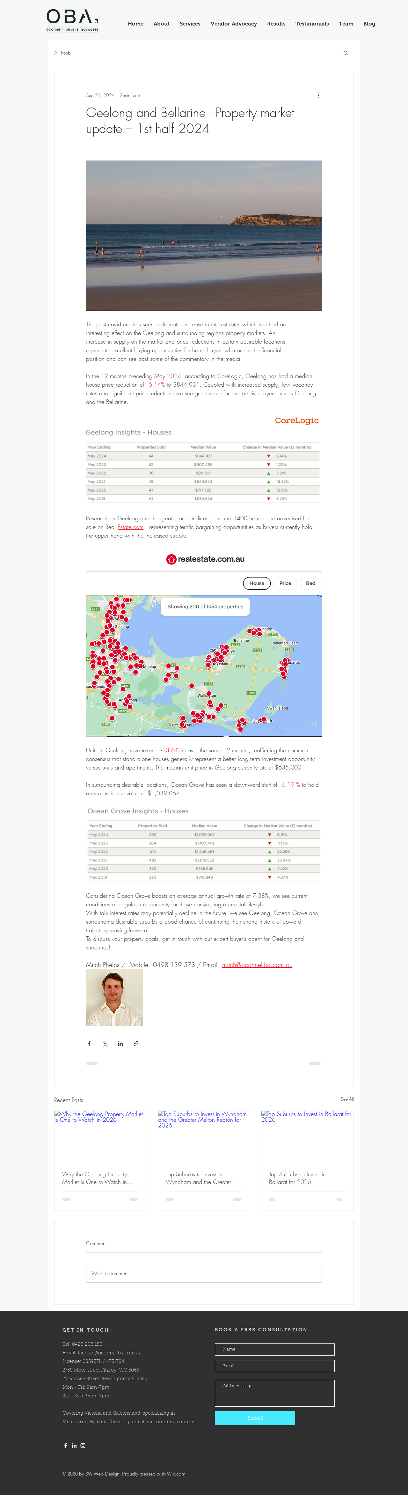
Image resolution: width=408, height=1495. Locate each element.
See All (347, 1099)
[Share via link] (136, 1043)
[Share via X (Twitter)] (105, 1043)
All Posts (62, 52)
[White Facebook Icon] (65, 1445)
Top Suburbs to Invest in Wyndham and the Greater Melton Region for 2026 (198, 1178)
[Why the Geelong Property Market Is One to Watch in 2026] (101, 1137)
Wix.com (176, 1474)
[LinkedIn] (74, 1445)
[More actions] (318, 95)
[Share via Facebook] (89, 1043)
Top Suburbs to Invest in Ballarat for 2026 (297, 1178)
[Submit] (255, 1418)
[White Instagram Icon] (83, 1445)
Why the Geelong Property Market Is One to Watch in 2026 (94, 1178)
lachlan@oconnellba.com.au (110, 1353)
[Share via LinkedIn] (120, 1043)
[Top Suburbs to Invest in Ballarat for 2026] (307, 1137)
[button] (346, 52)
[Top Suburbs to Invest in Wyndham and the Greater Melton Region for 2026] (204, 1137)
